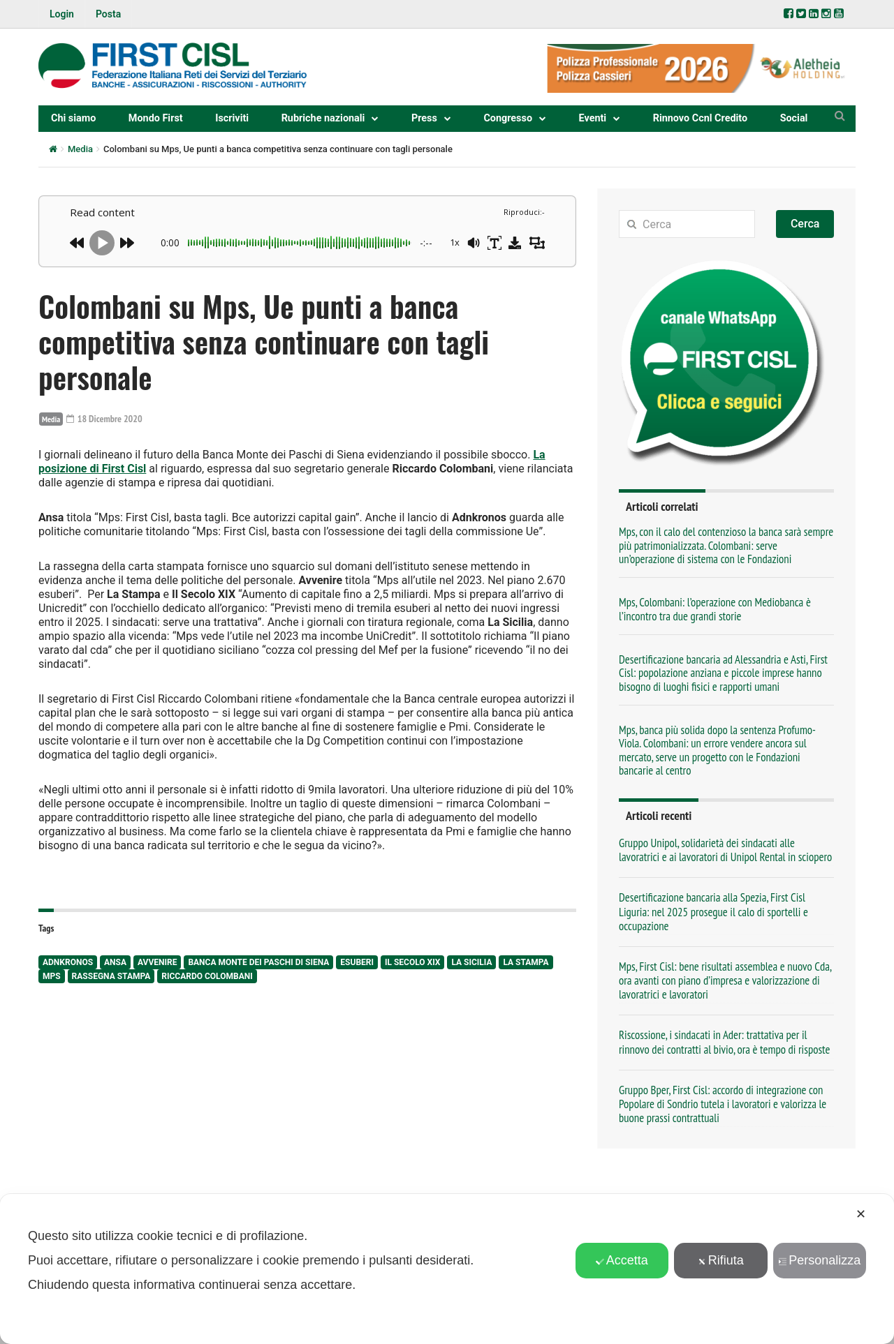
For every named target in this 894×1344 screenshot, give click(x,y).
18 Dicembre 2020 (104, 418)
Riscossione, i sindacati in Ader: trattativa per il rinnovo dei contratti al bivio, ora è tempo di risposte (724, 1041)
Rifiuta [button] (721, 1260)
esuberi (357, 962)
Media (80, 149)
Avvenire (157, 962)
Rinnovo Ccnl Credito (700, 118)
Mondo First (156, 118)
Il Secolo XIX (412, 962)
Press (424, 118)
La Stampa (525, 962)
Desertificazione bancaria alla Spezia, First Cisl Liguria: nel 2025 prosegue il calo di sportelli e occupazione (713, 911)
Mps (52, 976)
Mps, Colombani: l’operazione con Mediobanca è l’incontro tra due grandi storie (715, 609)
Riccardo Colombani (206, 976)
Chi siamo (73, 118)
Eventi (593, 118)
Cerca (805, 223)
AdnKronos (68, 962)
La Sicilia (471, 962)
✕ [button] (861, 1214)
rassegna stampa (111, 976)
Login (62, 14)
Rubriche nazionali (323, 118)
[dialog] (447, 1269)
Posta (108, 14)
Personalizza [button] (819, 1260)
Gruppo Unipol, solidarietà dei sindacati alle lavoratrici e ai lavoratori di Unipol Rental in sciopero (725, 850)
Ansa (115, 962)
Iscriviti (232, 118)
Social (794, 118)
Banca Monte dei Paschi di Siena (258, 962)
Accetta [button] (622, 1260)
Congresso (507, 118)
